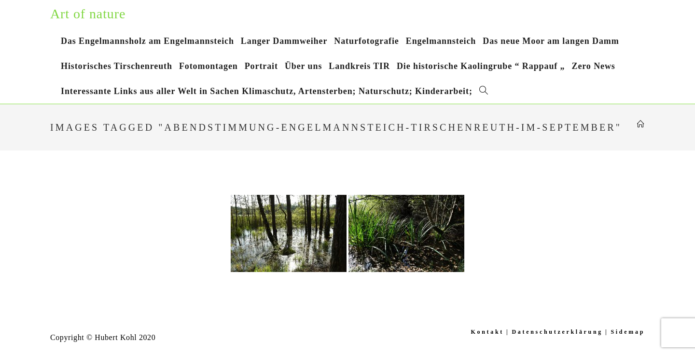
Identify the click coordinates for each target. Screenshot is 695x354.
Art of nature (87, 13)
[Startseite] (641, 124)
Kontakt (487, 331)
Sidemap (628, 331)
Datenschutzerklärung (557, 331)
